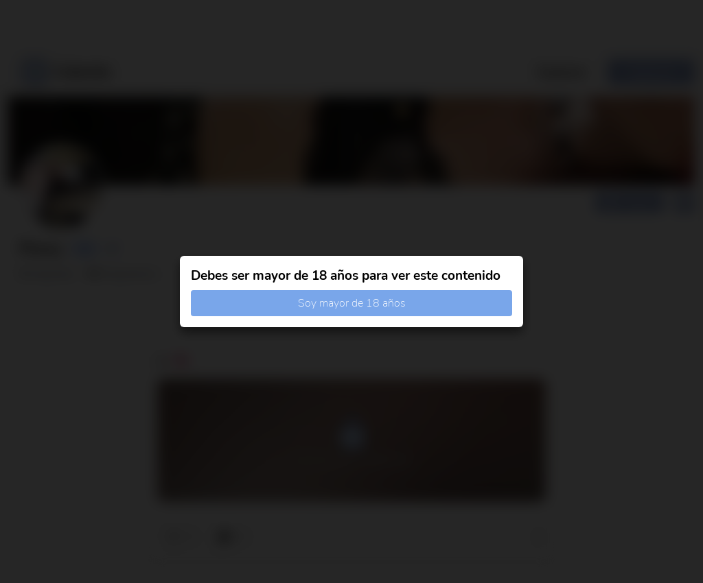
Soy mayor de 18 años (352, 303)
